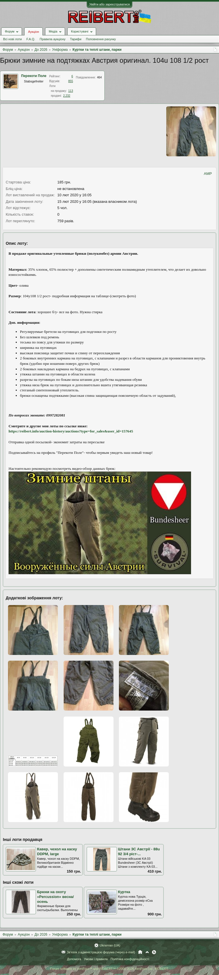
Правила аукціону (52, 39)
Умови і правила (96, 959)
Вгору (147, 952)
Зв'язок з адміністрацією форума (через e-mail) (101, 952)
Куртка (124, 892)
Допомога (74, 959)
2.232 (66, 95)
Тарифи (76, 39)
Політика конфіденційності (130, 959)
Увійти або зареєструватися (109, 4)
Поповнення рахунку (101, 39)
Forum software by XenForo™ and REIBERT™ (109, 968)
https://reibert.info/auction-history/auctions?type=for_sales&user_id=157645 (71, 431)
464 (99, 77)
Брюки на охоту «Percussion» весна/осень (55, 896)
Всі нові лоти (12, 39)
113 (70, 90)
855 (70, 81)
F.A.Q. (30, 39)
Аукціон (33, 31)
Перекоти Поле (33, 76)
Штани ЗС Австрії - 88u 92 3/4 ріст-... (139, 851)
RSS (154, 952)
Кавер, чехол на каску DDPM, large (57, 851)
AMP (208, 173)
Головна (140, 952)
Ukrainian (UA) (110, 945)
